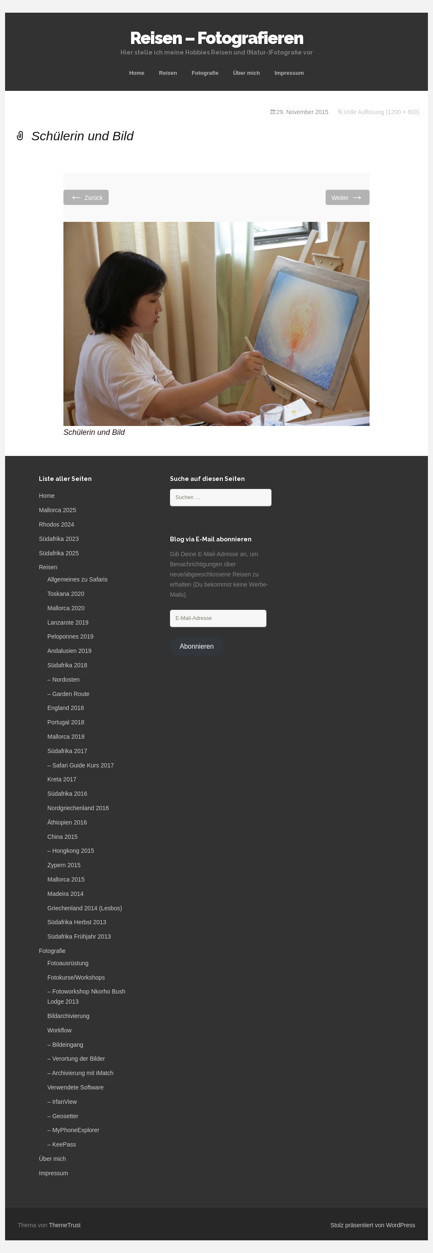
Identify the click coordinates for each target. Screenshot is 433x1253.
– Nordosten (63, 679)
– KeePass (61, 1144)
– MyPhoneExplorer (73, 1130)
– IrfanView (62, 1101)
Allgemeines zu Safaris (77, 579)
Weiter (348, 197)
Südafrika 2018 (67, 665)
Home (136, 73)
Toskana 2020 (65, 593)
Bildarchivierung (68, 1016)
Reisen (168, 73)
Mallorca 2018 (66, 736)
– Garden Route (68, 694)
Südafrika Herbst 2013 (76, 922)
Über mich (246, 73)
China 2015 (62, 836)
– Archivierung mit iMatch (80, 1073)
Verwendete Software (75, 1087)
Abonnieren (197, 646)
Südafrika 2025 (59, 553)
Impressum (289, 73)
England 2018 (65, 707)
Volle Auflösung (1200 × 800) (381, 112)
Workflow (59, 1030)
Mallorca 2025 (57, 510)
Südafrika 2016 (67, 793)
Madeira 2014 (65, 893)
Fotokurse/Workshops (76, 977)
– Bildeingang (65, 1044)
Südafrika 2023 (59, 538)
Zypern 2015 (64, 865)
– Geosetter (62, 1116)
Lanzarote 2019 (67, 622)
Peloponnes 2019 (70, 636)
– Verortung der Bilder (76, 1058)
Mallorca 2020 (66, 608)
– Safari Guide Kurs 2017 (80, 765)
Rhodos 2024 (56, 524)
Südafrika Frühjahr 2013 (79, 936)
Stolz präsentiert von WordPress (373, 1225)
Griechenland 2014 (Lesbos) (84, 908)
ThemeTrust (65, 1225)
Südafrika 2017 (67, 751)
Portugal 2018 (65, 722)
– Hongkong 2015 (70, 850)
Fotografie (205, 73)
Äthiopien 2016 (67, 822)
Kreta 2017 (62, 779)
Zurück (86, 197)
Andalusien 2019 (69, 650)
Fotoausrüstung (67, 963)
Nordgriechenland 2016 (78, 808)
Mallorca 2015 (66, 879)
